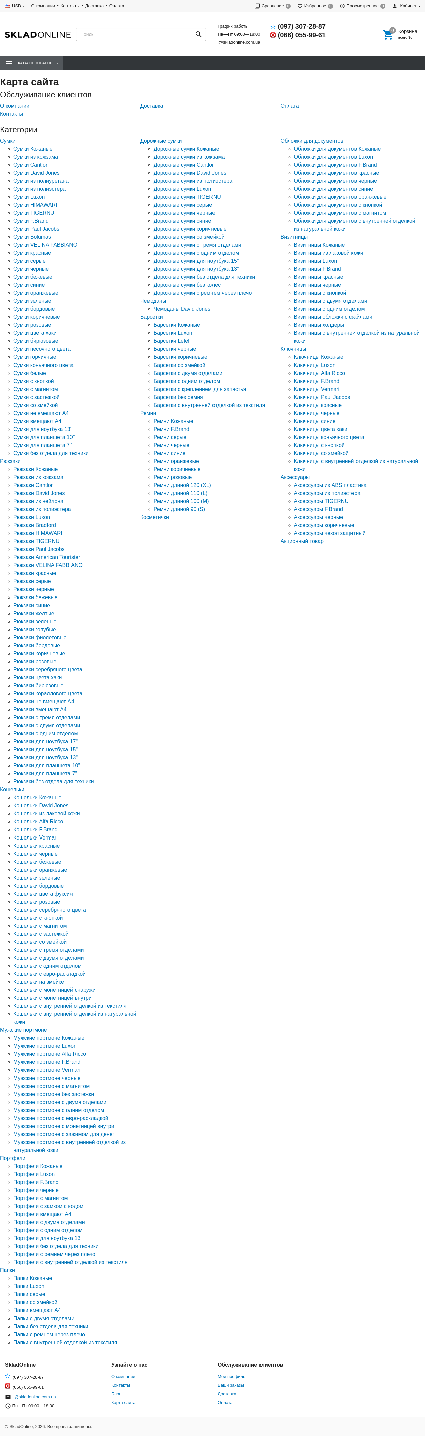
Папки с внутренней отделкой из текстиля (65, 1342)
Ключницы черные (317, 413)
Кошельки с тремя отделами (48, 950)
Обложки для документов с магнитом (340, 213)
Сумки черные (31, 269)
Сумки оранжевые (35, 293)
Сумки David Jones (36, 173)
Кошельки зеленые (36, 878)
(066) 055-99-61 (302, 35)
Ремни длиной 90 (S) (179, 509)
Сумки (7, 141)
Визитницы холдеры (319, 325)
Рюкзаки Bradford (34, 525)
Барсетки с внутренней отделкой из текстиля (209, 405)
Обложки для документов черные (335, 181)
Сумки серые (29, 261)
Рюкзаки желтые (33, 613)
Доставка (94, 5)
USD (16, 5)
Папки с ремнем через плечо (49, 1334)
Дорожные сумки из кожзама (189, 157)
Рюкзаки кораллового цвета (47, 693)
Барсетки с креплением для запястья (200, 389)
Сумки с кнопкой (33, 381)
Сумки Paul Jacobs (36, 229)
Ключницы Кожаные (318, 357)
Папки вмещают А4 (37, 1310)
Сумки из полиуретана (41, 181)
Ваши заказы (231, 1385)
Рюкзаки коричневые (39, 653)
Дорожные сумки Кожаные (186, 149)
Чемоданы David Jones (182, 309)
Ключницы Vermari (317, 389)
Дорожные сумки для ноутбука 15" (196, 261)
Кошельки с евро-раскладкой (49, 974)
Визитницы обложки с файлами (333, 317)
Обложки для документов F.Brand (335, 165)
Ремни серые (170, 437)
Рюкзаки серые (32, 581)
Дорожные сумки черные (184, 213)
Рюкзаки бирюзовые (38, 685)
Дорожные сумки (161, 141)
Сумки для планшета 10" (44, 437)
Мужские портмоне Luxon (45, 1046)
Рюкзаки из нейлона (38, 501)
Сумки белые (29, 373)
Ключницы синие (315, 421)
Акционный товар (302, 541)
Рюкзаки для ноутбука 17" (45, 741)
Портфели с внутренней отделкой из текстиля (70, 1262)
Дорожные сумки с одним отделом (196, 253)
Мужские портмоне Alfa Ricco (49, 1054)
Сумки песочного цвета (42, 349)
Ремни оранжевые (176, 461)
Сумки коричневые (36, 317)
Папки (7, 1270)
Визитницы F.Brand (317, 269)
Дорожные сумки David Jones (190, 173)
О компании (43, 5)
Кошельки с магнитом (40, 926)
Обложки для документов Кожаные (337, 149)
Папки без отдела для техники (50, 1326)
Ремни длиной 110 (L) (181, 493)
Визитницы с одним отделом (329, 309)
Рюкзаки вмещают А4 (40, 709)
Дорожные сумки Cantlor (184, 165)
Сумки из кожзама (35, 157)
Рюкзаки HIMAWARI (37, 533)
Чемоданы (153, 301)
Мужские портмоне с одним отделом (58, 1110)
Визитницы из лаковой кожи (328, 253)
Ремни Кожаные (173, 421)
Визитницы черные (317, 285)
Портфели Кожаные (37, 1166)
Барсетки (151, 317)
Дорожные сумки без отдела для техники (204, 277)
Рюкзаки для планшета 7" (45, 773)
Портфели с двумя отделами (49, 1222)
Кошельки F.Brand (35, 829)
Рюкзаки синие (31, 605)
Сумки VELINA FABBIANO (45, 245)
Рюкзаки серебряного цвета (47, 669)
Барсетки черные (175, 349)
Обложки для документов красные (336, 173)
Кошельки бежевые (37, 862)
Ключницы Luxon (315, 365)
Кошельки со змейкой (40, 942)
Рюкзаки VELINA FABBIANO (48, 565)
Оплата (116, 5)
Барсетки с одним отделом (187, 381)
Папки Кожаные (32, 1278)
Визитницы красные (318, 277)
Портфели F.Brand (36, 1182)
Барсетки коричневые (180, 357)
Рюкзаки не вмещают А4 (43, 701)
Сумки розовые (32, 325)
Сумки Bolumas (32, 237)
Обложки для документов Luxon (333, 157)
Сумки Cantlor (30, 165)
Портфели (12, 1158)
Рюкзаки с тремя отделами (46, 717)
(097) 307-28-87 (302, 26)
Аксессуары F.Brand (318, 509)
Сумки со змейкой (35, 405)
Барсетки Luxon (173, 333)
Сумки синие (29, 285)
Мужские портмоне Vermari (46, 1070)
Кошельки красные (36, 846)
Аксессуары (295, 477)
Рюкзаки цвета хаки (37, 677)
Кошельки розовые (36, 902)
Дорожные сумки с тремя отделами (197, 245)
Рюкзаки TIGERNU (36, 541)
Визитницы (294, 237)
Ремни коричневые (177, 469)
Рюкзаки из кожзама (38, 477)
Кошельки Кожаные (37, 797)
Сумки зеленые (32, 301)
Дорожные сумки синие (182, 221)
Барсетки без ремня (178, 397)
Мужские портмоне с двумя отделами (59, 1102)
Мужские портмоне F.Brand (46, 1062)
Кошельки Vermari (35, 838)
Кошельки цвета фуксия (43, 894)
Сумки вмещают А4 (37, 421)
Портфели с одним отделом (48, 1230)
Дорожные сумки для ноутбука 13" (196, 269)
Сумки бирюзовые (35, 341)
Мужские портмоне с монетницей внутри (63, 1126)
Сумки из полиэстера (39, 189)
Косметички (154, 517)
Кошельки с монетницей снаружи (54, 990)
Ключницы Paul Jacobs (322, 397)
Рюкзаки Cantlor (33, 485)
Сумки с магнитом (35, 389)
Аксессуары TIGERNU (321, 501)
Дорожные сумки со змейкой (189, 237)
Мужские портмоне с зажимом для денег (63, 1134)
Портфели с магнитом (40, 1198)
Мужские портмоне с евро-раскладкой (60, 1118)
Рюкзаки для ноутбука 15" (45, 749)
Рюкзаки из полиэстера (42, 509)
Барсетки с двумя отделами (188, 373)
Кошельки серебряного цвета (49, 910)
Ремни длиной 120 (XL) (182, 485)
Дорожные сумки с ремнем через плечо (203, 293)
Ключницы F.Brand (317, 381)
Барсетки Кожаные (177, 325)
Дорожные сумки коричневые (190, 229)
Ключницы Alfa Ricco (319, 373)
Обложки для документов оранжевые (340, 197)
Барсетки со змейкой (179, 365)
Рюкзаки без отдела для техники (53, 781)
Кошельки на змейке (38, 982)
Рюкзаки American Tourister (46, 557)
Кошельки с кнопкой (38, 918)
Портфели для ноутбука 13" (47, 1238)
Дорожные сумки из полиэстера (193, 181)
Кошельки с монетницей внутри (52, 998)
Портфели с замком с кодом (48, 1206)
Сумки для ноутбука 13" (42, 429)
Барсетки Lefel (171, 341)
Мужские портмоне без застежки (53, 1094)
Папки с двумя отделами (44, 1318)
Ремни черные (171, 445)
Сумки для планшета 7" (42, 445)
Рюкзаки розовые (34, 661)
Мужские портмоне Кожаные (48, 1038)
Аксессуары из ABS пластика (330, 485)
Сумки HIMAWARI (35, 205)
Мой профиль (231, 1376)
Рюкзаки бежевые (35, 597)
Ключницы (293, 349)
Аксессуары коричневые (324, 525)
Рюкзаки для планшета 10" (46, 765)
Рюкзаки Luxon (31, 517)
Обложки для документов (312, 141)
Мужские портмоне (23, 1030)
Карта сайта (123, 1402)
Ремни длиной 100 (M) (181, 501)
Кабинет (404, 5)
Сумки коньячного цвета (43, 365)
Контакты (70, 5)
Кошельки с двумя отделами (48, 958)
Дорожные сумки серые (183, 205)
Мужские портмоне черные (47, 1078)
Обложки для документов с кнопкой (338, 205)
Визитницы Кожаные (319, 245)
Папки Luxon (28, 1286)
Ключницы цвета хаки (321, 429)
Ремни (148, 413)
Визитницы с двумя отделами (330, 301)
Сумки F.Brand (31, 221)
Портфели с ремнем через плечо (54, 1254)
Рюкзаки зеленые (34, 621)
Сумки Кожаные (33, 149)
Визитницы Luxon (315, 261)
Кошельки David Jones (41, 805)
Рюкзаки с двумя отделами (46, 725)
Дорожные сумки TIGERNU (187, 197)
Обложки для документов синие (333, 189)
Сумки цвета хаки (35, 333)
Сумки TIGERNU (33, 213)
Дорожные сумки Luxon (182, 189)
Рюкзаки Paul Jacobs (39, 549)
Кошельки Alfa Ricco (38, 821)
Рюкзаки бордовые (36, 645)
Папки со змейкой (35, 1302)
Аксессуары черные (318, 517)
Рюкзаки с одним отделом (45, 733)
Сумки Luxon (29, 197)
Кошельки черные (35, 854)
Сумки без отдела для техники (51, 453)
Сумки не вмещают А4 (41, 413)
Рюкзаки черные (33, 589)
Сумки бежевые (32, 277)
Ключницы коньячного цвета (329, 437)
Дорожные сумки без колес (187, 285)
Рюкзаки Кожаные (35, 469)
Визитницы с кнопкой (320, 293)
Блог (116, 1393)
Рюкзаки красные (34, 573)
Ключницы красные (318, 405)
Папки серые (29, 1294)
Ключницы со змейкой (321, 453)
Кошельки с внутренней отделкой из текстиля (69, 1006)
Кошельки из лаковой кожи (46, 813)
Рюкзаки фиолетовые (40, 637)
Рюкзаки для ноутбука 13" (45, 757)
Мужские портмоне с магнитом (51, 1086)
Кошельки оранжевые (40, 870)
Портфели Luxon (34, 1174)
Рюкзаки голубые (34, 629)
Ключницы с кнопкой (319, 445)
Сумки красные (32, 253)
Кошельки (12, 789)
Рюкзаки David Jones (39, 493)
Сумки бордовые (34, 309)
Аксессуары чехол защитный (330, 533)
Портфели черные (36, 1190)
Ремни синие (170, 453)
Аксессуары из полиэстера (327, 493)
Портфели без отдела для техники (56, 1246)
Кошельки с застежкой (41, 934)
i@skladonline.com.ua (239, 42)
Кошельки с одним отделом (47, 966)
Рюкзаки (10, 461)
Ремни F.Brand (171, 429)
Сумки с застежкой (36, 397)
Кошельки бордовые (38, 886)
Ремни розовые (173, 477)
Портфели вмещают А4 (42, 1214)
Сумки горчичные (34, 357)
